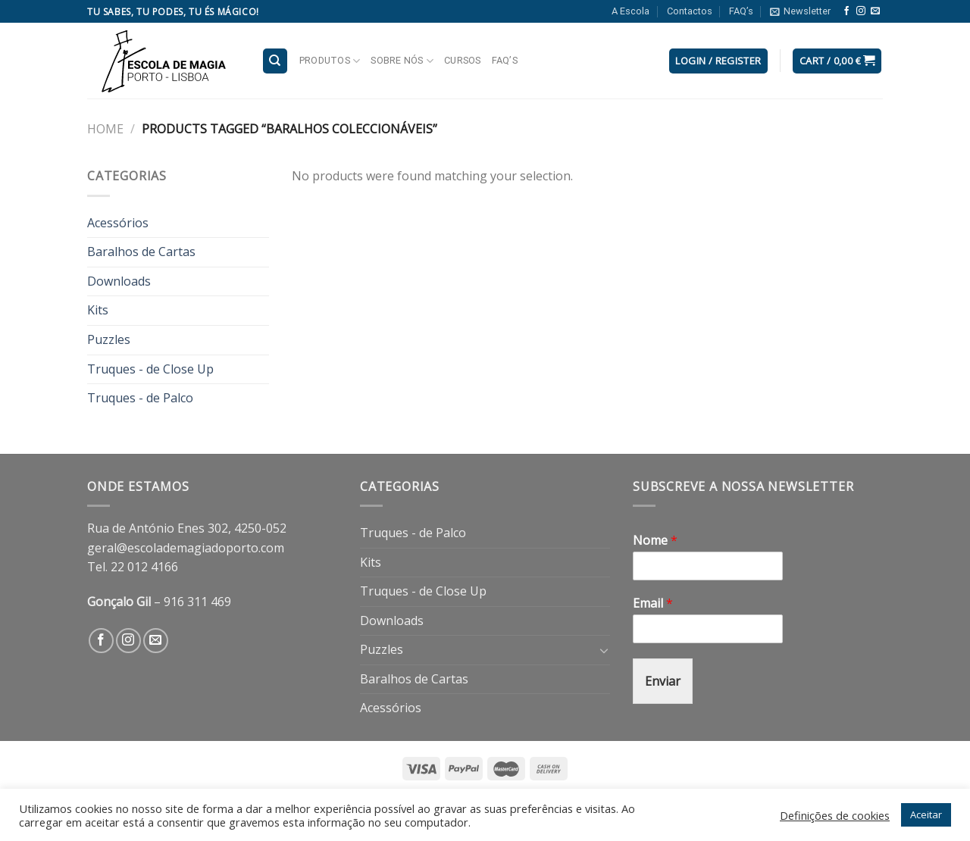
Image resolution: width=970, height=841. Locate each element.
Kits (97, 310)
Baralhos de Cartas (141, 251)
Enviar (663, 681)
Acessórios (118, 222)
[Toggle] (604, 650)
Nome (655, 541)
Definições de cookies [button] (835, 815)
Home (105, 128)
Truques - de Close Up (150, 369)
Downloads (119, 281)
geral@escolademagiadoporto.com (185, 547)
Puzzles (108, 339)
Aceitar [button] (926, 814)
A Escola (630, 11)
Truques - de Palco (140, 397)
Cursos (462, 60)
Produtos (330, 61)
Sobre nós (402, 61)
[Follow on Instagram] (860, 11)
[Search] (275, 60)
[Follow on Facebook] (846, 11)
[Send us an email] (875, 11)
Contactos (689, 11)
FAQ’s (741, 11)
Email (653, 603)
